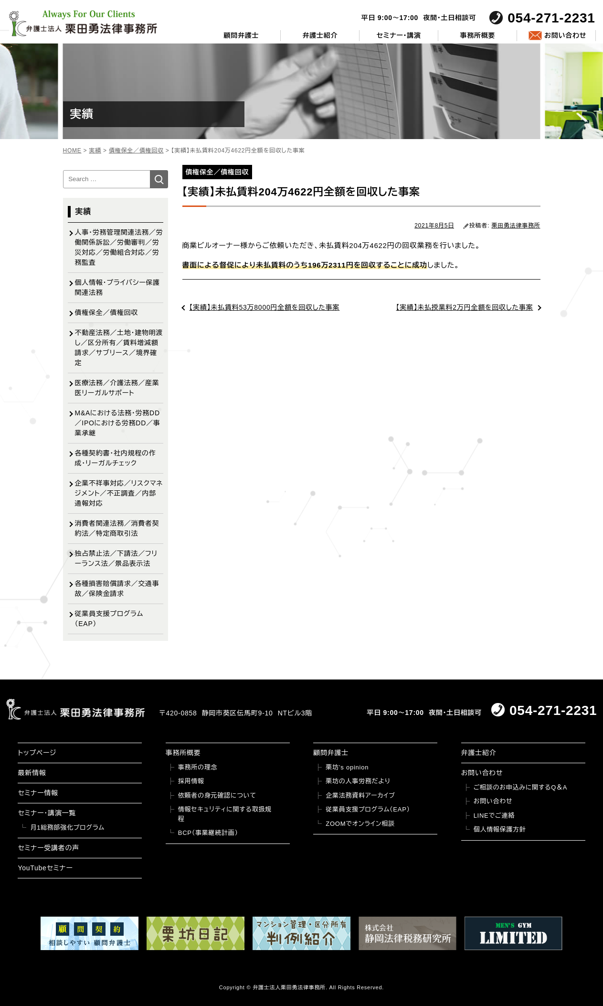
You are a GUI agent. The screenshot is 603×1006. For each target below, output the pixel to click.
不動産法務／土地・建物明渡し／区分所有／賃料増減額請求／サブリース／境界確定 (119, 348)
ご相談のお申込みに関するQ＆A (521, 787)
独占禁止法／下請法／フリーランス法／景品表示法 (116, 558)
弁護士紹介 (320, 35)
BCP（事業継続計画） (208, 832)
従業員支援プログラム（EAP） (109, 618)
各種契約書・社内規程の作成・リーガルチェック (115, 458)
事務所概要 (477, 35)
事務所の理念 (198, 767)
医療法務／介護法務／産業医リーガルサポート (117, 388)
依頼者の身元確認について (217, 795)
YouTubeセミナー (45, 868)
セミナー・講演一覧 (47, 813)
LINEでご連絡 (494, 815)
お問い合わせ (565, 35)
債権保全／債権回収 (106, 312)
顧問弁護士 (241, 35)
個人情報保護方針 (500, 829)
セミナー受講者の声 (48, 848)
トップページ (37, 753)
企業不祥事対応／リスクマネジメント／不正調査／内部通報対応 (119, 493)
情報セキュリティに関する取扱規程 (225, 814)
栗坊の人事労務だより (358, 781)
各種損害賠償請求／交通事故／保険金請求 (117, 588)
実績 (83, 211)
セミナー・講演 (399, 35)
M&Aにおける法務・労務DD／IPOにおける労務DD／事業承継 (117, 423)
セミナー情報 (38, 793)
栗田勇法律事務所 (516, 225)
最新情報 (32, 773)
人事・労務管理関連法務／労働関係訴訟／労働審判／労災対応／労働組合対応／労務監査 (119, 247)
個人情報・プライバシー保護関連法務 (117, 287)
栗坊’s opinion (347, 767)
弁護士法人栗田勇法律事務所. (290, 987)
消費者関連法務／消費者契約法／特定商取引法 (117, 528)
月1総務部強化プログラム (67, 827)
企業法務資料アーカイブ (360, 795)
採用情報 (191, 781)
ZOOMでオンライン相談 (360, 823)
